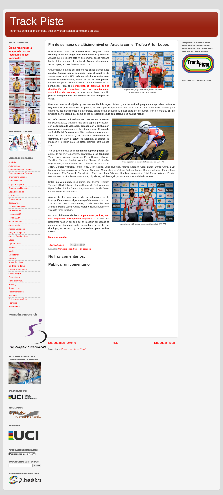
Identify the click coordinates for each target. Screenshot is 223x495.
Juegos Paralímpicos (18, 236)
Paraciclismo (14, 277)
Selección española (82, 249)
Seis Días (13, 295)
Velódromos (14, 306)
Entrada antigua (164, 342)
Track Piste (37, 21)
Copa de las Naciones (19, 188)
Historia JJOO (15, 214)
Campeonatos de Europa (20, 173)
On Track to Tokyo (17, 266)
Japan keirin (14, 225)
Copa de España (16, 184)
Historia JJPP (15, 218)
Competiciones (65, 249)
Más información (57, 237)
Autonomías (14, 166)
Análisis (12, 162)
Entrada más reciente (62, 342)
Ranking (12, 284)
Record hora (14, 288)
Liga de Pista (15, 243)
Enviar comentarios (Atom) (73, 349)
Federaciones (15, 210)
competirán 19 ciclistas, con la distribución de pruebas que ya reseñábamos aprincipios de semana (78, 89)
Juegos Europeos (17, 229)
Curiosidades (15, 199)
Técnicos (13, 303)
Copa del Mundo (16, 192)
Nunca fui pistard (16, 262)
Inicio (115, 342)
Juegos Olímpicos (17, 232)
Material (12, 247)
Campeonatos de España (20, 170)
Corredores (14, 195)
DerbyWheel (14, 203)
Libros (11, 240)
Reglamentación (16, 292)
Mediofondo (14, 255)
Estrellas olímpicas (17, 206)
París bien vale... (16, 281)
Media (11, 251)
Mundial (12, 258)
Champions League (18, 177)
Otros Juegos (15, 273)
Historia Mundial (16, 221)
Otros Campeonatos (18, 269)
